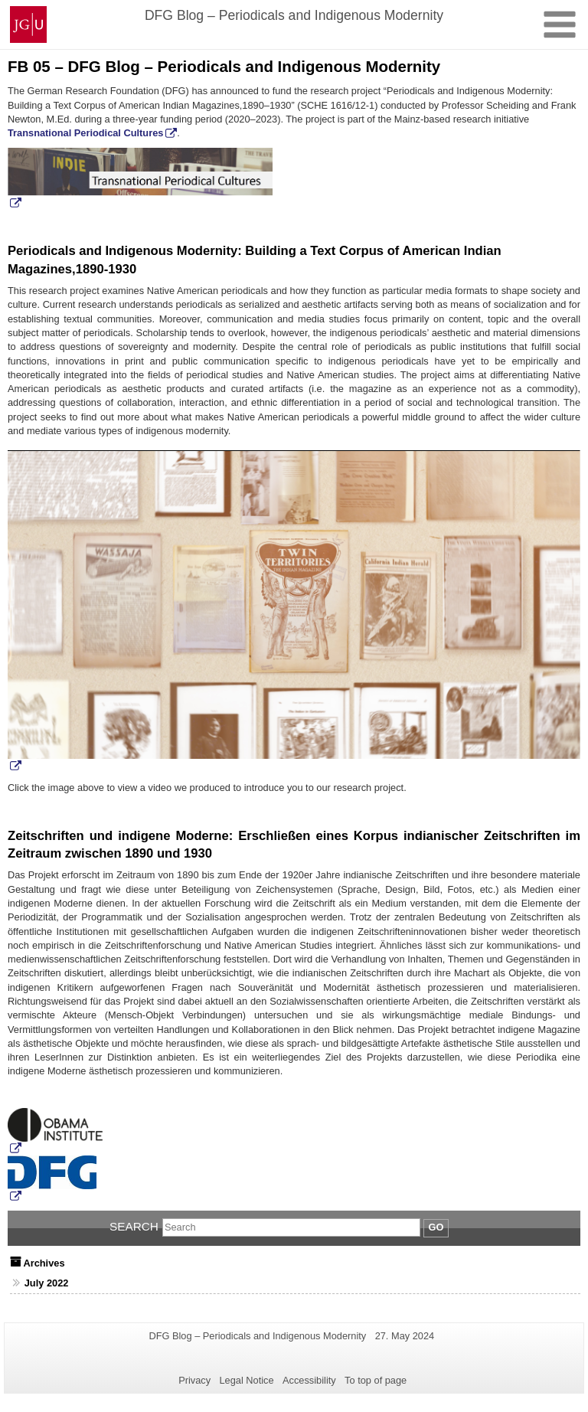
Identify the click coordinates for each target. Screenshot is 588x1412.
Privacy (194, 1380)
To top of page (376, 1380)
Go (436, 1227)
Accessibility (309, 1380)
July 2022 (46, 1283)
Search (133, 1226)
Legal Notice (246, 1380)
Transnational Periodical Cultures (85, 133)
